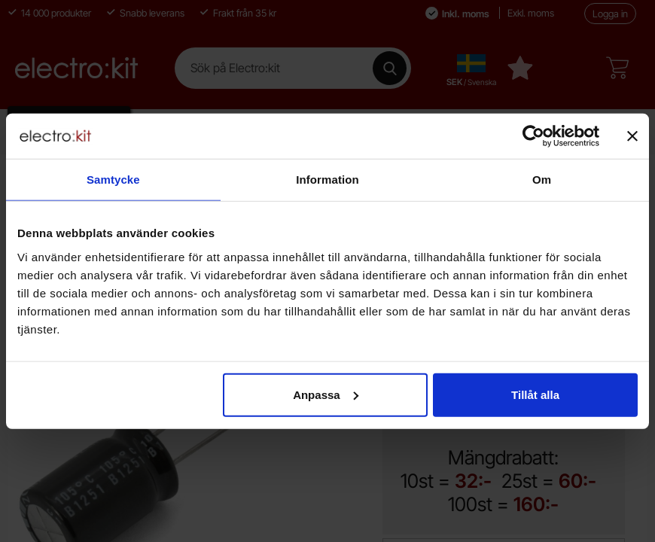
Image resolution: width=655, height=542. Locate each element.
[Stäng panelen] (632, 136)
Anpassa (325, 394)
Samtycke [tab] (113, 179)
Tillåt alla (535, 394)
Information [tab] (327, 179)
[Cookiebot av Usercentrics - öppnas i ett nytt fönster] (533, 136)
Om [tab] (541, 179)
